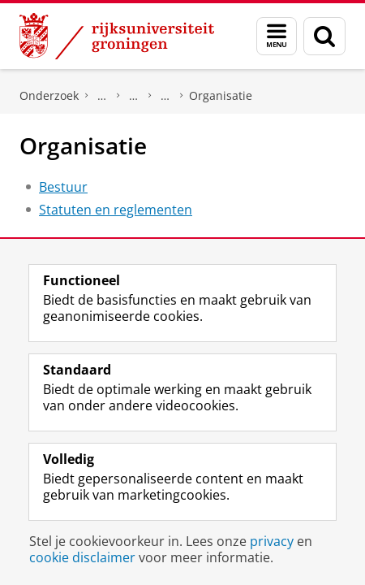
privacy (272, 541)
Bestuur (63, 187)
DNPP (102, 96)
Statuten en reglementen (115, 210)
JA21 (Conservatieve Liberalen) (165, 96)
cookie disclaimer (82, 557)
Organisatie (220, 95)
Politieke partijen (134, 96)
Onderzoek (49, 95)
